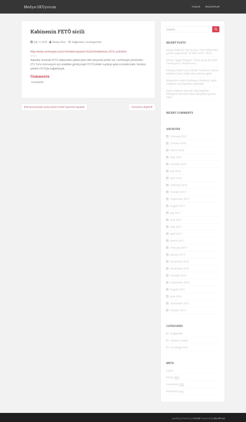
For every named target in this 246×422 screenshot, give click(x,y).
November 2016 (179, 268)
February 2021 (178, 136)
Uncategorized (93, 42)
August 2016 (177, 289)
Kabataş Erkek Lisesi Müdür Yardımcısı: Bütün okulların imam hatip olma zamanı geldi (192, 72)
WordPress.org (174, 391)
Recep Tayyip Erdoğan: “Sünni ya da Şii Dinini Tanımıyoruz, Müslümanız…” (192, 61)
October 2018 (178, 164)
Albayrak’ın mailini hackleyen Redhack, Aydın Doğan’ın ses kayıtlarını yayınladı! (191, 82)
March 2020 (177, 150)
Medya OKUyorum (40, 6)
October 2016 (178, 275)
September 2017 (179, 199)
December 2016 (179, 261)
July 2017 (175, 212)
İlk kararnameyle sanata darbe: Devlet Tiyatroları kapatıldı (54, 106)
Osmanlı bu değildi (142, 106)
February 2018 (178, 185)
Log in (169, 370)
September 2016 (179, 282)
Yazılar (196, 6)
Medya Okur (59, 42)
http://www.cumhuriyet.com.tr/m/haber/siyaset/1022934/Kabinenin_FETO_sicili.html (78, 51)
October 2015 (178, 310)
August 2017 (177, 206)
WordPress (219, 418)
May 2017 (176, 226)
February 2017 (178, 247)
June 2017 (176, 219)
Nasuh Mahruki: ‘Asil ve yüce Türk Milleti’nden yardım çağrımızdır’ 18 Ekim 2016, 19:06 (192, 51)
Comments (175, 384)
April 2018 (176, 178)
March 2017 (177, 240)
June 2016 (176, 296)
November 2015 (179, 303)
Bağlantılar (212, 6)
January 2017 (177, 254)
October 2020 (178, 143)
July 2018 (175, 171)
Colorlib (196, 418)
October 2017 (178, 192)
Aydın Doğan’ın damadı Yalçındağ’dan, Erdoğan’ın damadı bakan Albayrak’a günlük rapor (191, 94)
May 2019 (176, 157)
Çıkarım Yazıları (179, 340)
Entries (172, 377)
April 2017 (176, 233)
